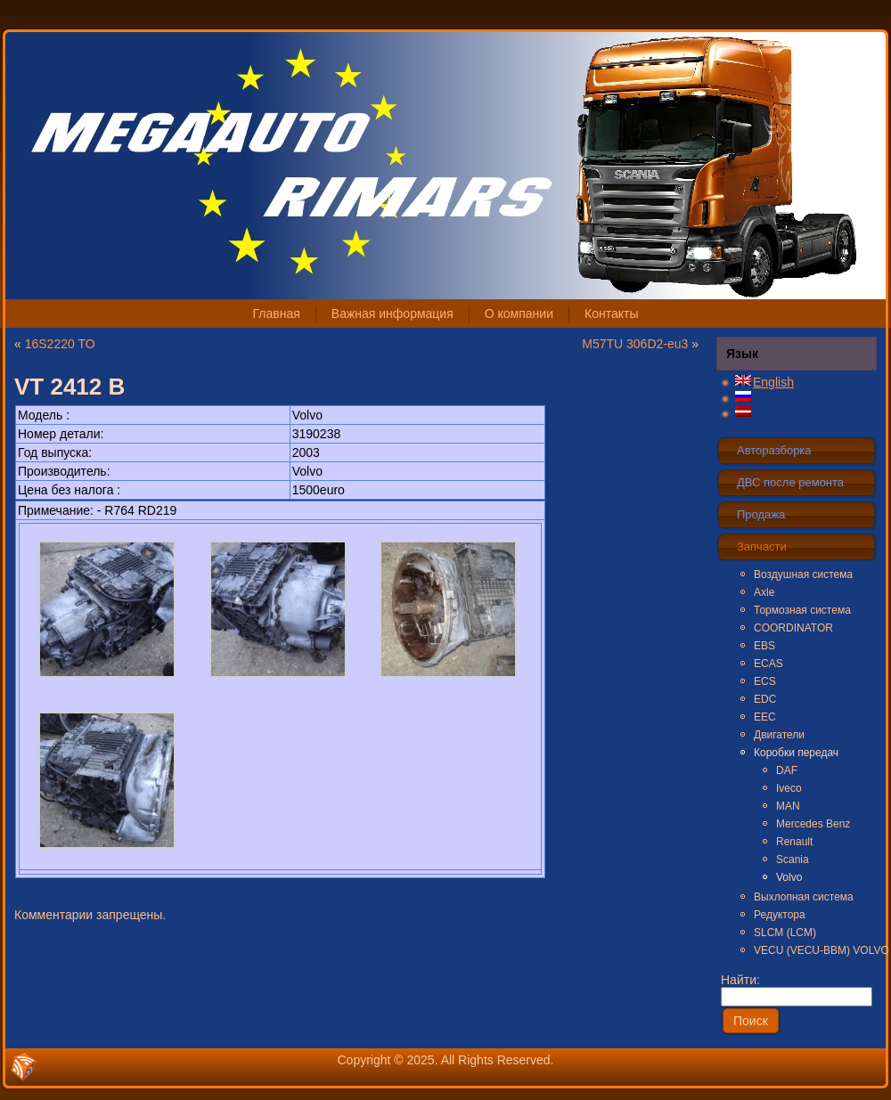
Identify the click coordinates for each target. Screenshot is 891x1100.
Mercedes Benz (813, 824)
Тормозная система (802, 610)
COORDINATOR (793, 628)
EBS (764, 646)
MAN (788, 806)
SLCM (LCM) (785, 932)
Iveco (789, 788)
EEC (765, 717)
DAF (786, 770)
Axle (764, 592)
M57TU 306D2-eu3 (635, 344)
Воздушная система (803, 574)
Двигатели (779, 735)
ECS (765, 681)
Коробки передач (796, 752)
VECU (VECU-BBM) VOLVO (814, 950)
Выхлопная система (804, 897)
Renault (794, 841)
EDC (765, 699)
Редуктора (779, 915)
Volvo (789, 877)
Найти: (796, 988)
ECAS (768, 663)
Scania (792, 859)
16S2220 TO (60, 344)
